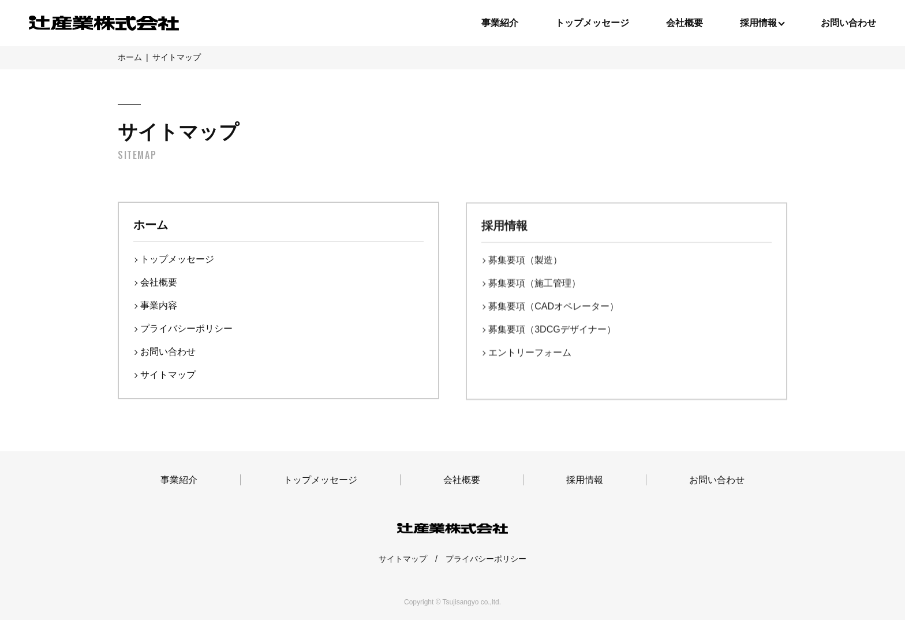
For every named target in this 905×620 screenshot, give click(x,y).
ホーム (150, 224)
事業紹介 (499, 23)
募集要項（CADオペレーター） (553, 308)
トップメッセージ (592, 23)
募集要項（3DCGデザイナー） (551, 331)
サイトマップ (168, 375)
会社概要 (684, 23)
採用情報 (504, 227)
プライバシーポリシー (186, 328)
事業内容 (158, 305)
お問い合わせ (848, 23)
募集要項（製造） (525, 261)
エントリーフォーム (529, 354)
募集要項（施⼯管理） (534, 284)
